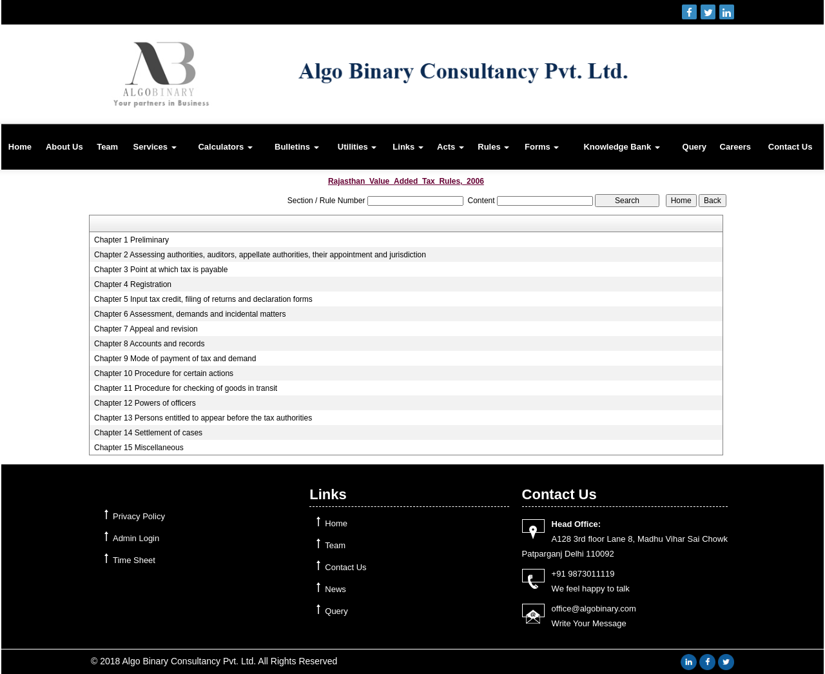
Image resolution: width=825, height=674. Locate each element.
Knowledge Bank (621, 147)
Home (20, 147)
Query (695, 147)
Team (107, 147)
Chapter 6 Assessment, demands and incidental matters (190, 314)
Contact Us (790, 147)
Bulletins (297, 147)
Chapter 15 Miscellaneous (139, 447)
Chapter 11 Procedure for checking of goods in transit (185, 388)
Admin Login (136, 538)
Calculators (225, 147)
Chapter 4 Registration (132, 284)
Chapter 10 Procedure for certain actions (163, 373)
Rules (493, 147)
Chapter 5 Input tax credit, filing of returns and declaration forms (203, 299)
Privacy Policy (139, 516)
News (335, 589)
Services (154, 147)
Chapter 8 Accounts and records (149, 343)
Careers (735, 147)
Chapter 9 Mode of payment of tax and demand (175, 358)
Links (408, 147)
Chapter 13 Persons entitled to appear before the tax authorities (203, 417)
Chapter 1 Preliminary (131, 239)
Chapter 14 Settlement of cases (148, 432)
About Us (64, 147)
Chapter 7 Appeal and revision (146, 328)
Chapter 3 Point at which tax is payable (161, 269)
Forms (542, 147)
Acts (450, 147)
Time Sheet (134, 560)
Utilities (357, 147)
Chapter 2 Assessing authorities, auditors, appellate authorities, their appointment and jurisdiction (260, 254)
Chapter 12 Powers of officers (145, 403)
